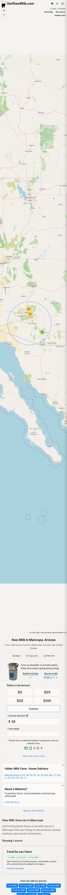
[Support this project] (57, 3)
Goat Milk (40, 885)
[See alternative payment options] (38, 748)
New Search (60, 12)
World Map (48, 12)
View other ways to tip (33, 756)
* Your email (13, 729)
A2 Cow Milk (26, 885)
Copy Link (32, 656)
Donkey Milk (18, 890)
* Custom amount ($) (17, 715)
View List (49, 656)
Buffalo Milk (48, 890)
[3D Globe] (52, 3)
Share (16, 656)
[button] (42, 332)
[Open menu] (62, 3)
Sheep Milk (54, 885)
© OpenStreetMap (44, 632)
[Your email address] (33, 734)
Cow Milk (12, 885)
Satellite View (60, 15)
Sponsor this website (33, 810)
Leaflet (32, 632)
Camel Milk (33, 890)
